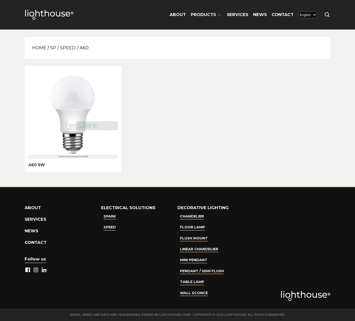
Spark (110, 216)
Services (237, 14)
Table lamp (192, 282)
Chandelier (192, 216)
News (260, 14)
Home (39, 48)
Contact (283, 14)
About (178, 14)
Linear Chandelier (199, 249)
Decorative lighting (203, 207)
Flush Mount (194, 238)
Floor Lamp (192, 227)
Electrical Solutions (128, 207)
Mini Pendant (193, 260)
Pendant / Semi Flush (202, 271)
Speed (68, 48)
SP (53, 48)
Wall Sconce (194, 293)
